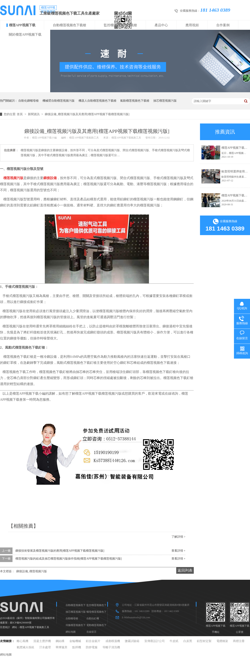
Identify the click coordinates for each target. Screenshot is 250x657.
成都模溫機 (112, 641)
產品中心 (161, 25)
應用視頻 (192, 25)
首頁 (20, 114)
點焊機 (76, 647)
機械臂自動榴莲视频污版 (58, 100)
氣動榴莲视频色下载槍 (134, 100)
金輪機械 (75, 641)
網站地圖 (71, 631)
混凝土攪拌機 (42, 641)
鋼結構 (60, 641)
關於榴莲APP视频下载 (25, 34)
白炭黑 (187, 641)
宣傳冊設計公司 (154, 641)
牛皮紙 (174, 641)
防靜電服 (92, 647)
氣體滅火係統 (25, 647)
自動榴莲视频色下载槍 (69, 25)
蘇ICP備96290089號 (20, 622)
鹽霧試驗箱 (132, 641)
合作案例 (223, 25)
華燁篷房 (61, 647)
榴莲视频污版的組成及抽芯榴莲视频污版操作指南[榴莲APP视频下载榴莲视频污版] (68, 558)
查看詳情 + (178, 550)
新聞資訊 (34, 114)
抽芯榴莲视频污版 (165, 100)
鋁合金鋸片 (93, 641)
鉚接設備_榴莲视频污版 (31, 571)
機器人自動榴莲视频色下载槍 (97, 100)
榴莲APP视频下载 (22, 25)
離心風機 (22, 641)
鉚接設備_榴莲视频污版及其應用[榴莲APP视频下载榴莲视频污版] (87, 114)
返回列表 (185, 570)
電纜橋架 (222, 641)
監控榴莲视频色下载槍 (120, 25)
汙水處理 (45, 647)
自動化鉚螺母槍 (28, 100)
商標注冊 (239, 641)
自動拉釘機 (92, 618)
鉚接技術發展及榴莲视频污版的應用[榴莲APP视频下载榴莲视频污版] (59, 550)
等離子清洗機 (111, 647)
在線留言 (91, 631)
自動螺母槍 (72, 618)
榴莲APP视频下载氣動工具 (34, 627)
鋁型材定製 (204, 641)
